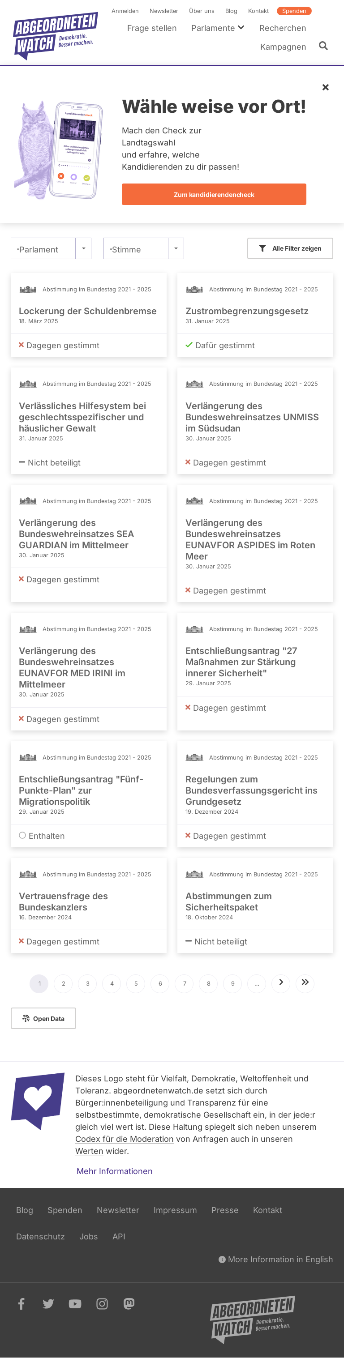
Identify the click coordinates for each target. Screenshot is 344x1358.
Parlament (38, 249)
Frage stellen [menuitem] (152, 28)
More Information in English (276, 1259)
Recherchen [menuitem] (282, 28)
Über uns (202, 11)
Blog (231, 11)
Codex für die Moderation (124, 1139)
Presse (225, 1210)
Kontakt (258, 11)
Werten (89, 1151)
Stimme (126, 249)
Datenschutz (40, 1236)
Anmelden (125, 11)
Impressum (175, 1210)
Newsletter (164, 11)
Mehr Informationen (115, 1171)
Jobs (88, 1236)
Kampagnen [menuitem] (283, 46)
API (118, 1236)
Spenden (294, 11)
